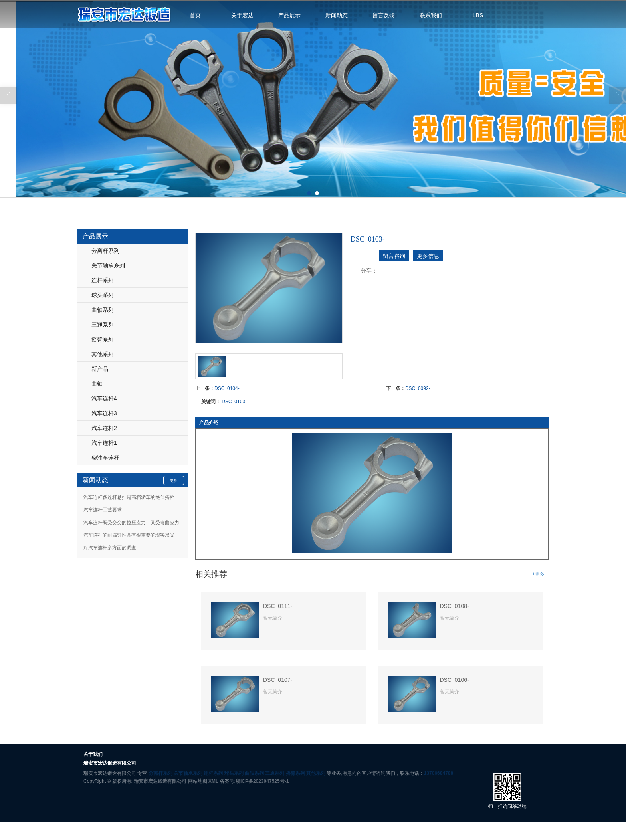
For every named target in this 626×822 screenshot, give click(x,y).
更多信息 (428, 256)
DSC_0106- (454, 680)
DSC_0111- (277, 606)
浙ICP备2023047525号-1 (262, 781)
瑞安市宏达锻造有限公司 (160, 781)
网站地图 (197, 781)
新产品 (99, 369)
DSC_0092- (417, 388)
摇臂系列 (102, 339)
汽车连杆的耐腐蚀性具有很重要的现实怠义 (128, 535)
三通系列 (102, 324)
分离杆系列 (105, 251)
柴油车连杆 (105, 457)
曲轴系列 (102, 310)
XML (213, 781)
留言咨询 (394, 256)
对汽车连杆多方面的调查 (109, 548)
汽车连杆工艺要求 (102, 510)
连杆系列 (102, 280)
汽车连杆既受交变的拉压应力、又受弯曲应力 (131, 522)
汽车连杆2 (104, 428)
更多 (174, 480)
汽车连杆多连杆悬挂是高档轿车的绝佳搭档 (128, 497)
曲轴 (97, 383)
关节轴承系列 (108, 265)
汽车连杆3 (104, 413)
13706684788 (438, 773)
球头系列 (102, 295)
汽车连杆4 (104, 398)
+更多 (538, 574)
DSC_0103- (234, 401)
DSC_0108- (454, 606)
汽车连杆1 (104, 443)
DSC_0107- (277, 680)
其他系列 (102, 354)
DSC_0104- (227, 388)
